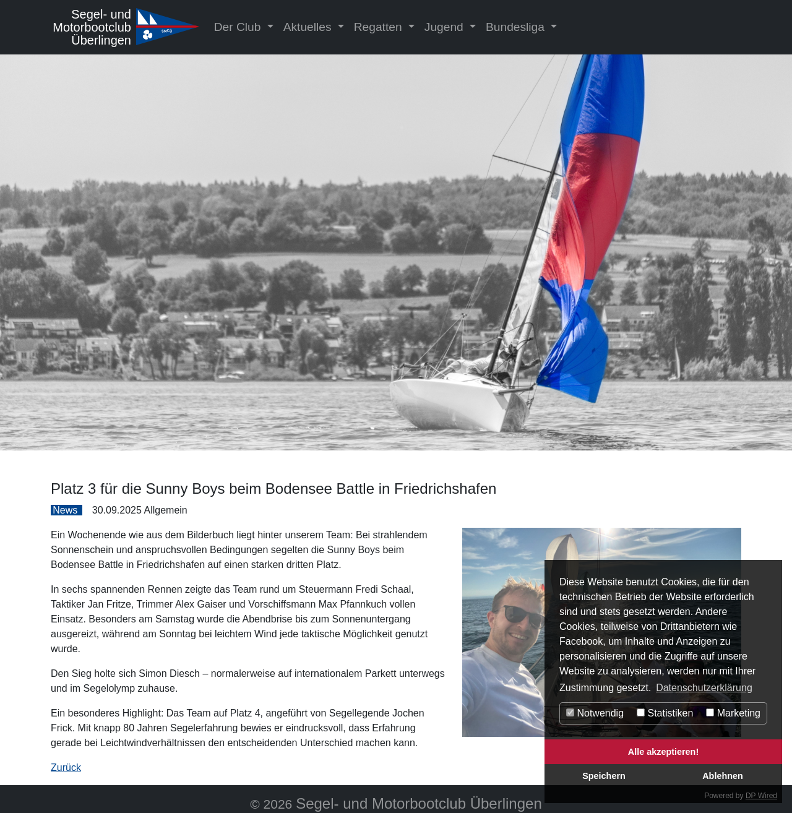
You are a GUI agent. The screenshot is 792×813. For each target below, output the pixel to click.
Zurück (66, 767)
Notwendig (595, 713)
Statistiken (665, 713)
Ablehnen (722, 776)
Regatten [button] (379, 26)
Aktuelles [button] (309, 26)
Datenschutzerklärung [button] (704, 687)
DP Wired (761, 795)
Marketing (733, 713)
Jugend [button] (445, 26)
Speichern (604, 776)
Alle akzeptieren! (663, 752)
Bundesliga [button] (517, 26)
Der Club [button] (239, 26)
